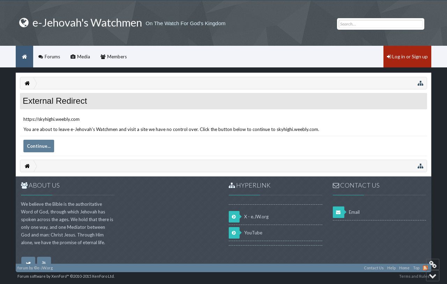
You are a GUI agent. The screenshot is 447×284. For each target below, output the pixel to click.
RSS (425, 267)
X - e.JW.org (249, 217)
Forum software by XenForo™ (66, 276)
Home (24, 56)
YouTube (245, 233)
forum (22, 267)
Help (391, 267)
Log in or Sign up (407, 56)
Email (346, 212)
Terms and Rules (414, 276)
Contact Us (374, 267)
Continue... (39, 146)
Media (83, 56)
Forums (52, 56)
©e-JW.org (43, 267)
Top (416, 267)
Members (117, 56)
